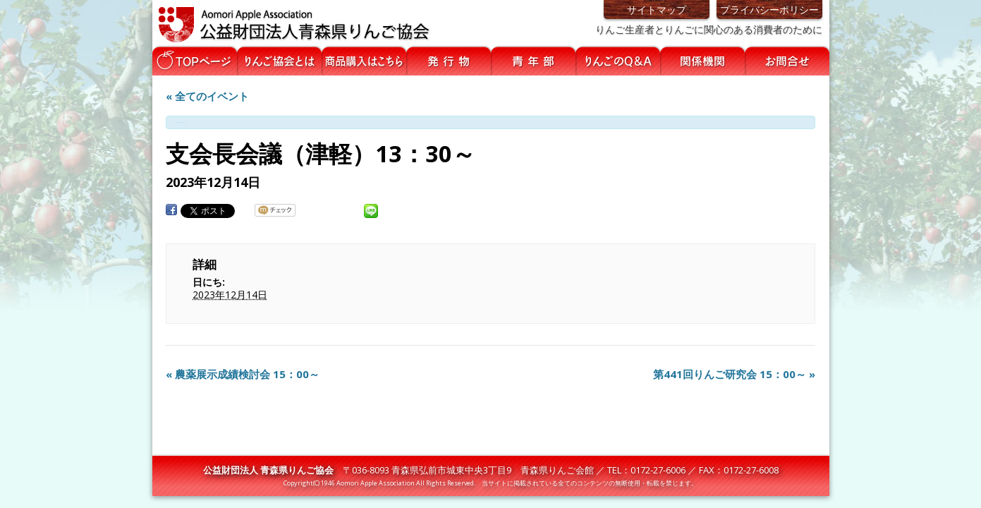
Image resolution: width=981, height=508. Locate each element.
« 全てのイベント (207, 96)
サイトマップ (656, 9)
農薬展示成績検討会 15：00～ (242, 374)
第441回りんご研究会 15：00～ (734, 374)
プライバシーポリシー (769, 9)
